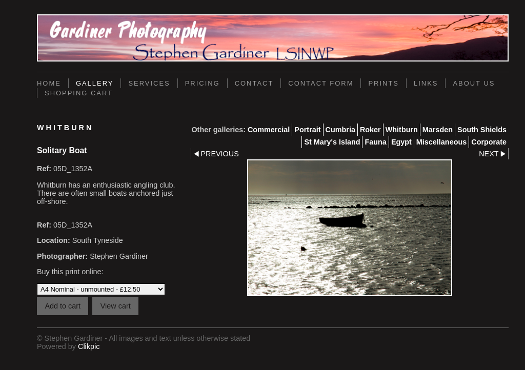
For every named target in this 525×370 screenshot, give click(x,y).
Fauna (375, 142)
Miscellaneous (441, 142)
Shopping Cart (79, 93)
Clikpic (88, 346)
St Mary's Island (332, 142)
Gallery (95, 83)
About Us (474, 83)
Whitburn (402, 130)
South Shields (482, 130)
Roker (370, 130)
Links (426, 83)
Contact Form (320, 83)
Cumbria (340, 130)
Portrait (307, 130)
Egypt (401, 142)
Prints (383, 83)
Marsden (437, 130)
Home (49, 83)
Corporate (489, 142)
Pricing (202, 83)
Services (149, 83)
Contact (254, 83)
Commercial (269, 130)
